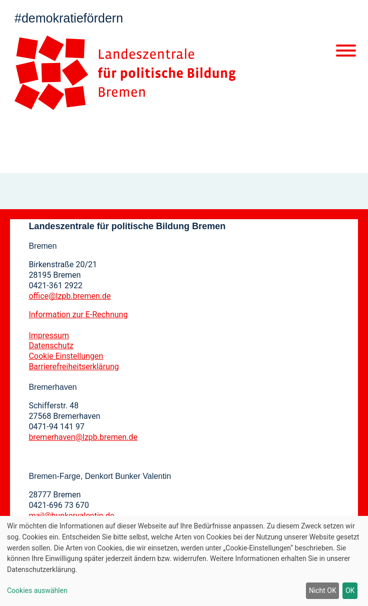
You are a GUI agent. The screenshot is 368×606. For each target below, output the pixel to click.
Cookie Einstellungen (66, 356)
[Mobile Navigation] (345, 52)
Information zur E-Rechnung (78, 314)
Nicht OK (322, 590)
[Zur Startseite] (125, 73)
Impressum (49, 335)
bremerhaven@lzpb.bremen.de (83, 437)
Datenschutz (51, 345)
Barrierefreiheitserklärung (74, 366)
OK (349, 590)
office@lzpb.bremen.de (70, 296)
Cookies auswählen (37, 590)
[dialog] (184, 561)
